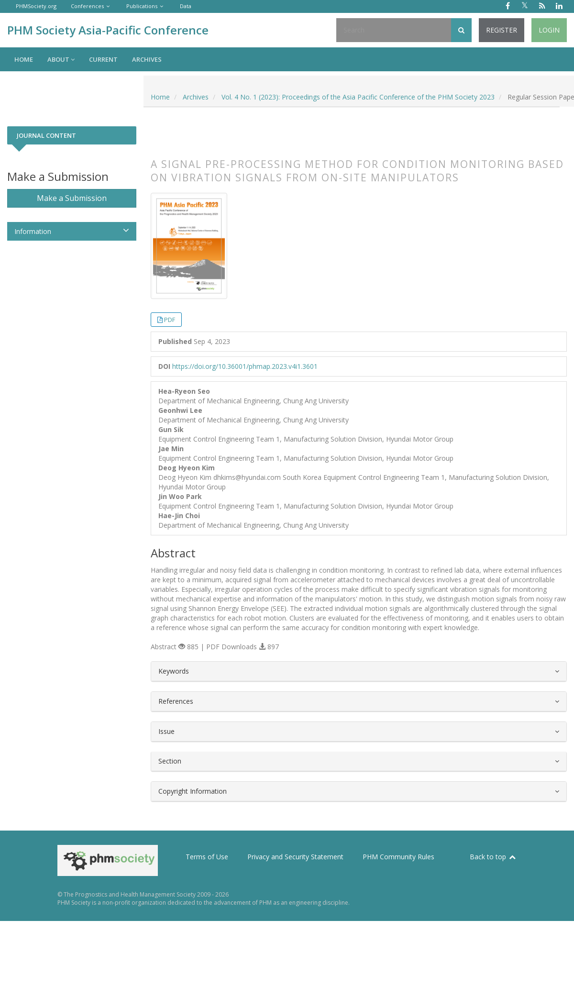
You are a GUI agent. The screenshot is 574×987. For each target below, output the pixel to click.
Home (23, 59)
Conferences (87, 6)
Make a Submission (72, 198)
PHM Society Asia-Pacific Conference (108, 30)
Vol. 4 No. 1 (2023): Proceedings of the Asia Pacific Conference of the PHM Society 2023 (358, 96)
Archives (147, 59)
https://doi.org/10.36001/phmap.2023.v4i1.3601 (245, 366)
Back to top (493, 856)
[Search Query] (393, 30)
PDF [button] (169, 319)
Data (185, 6)
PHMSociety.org (36, 6)
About (61, 59)
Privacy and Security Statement (295, 856)
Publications (141, 6)
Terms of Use (207, 856)
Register (501, 29)
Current (103, 59)
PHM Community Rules (398, 856)
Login (549, 29)
